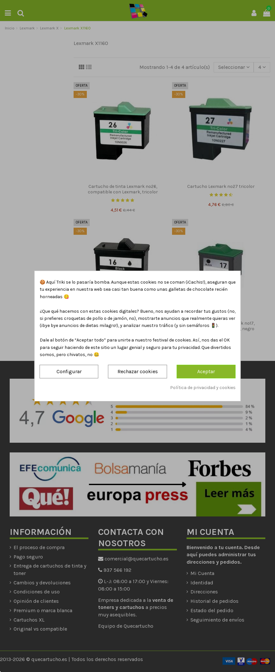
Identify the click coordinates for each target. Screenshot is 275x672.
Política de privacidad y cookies (203, 387)
